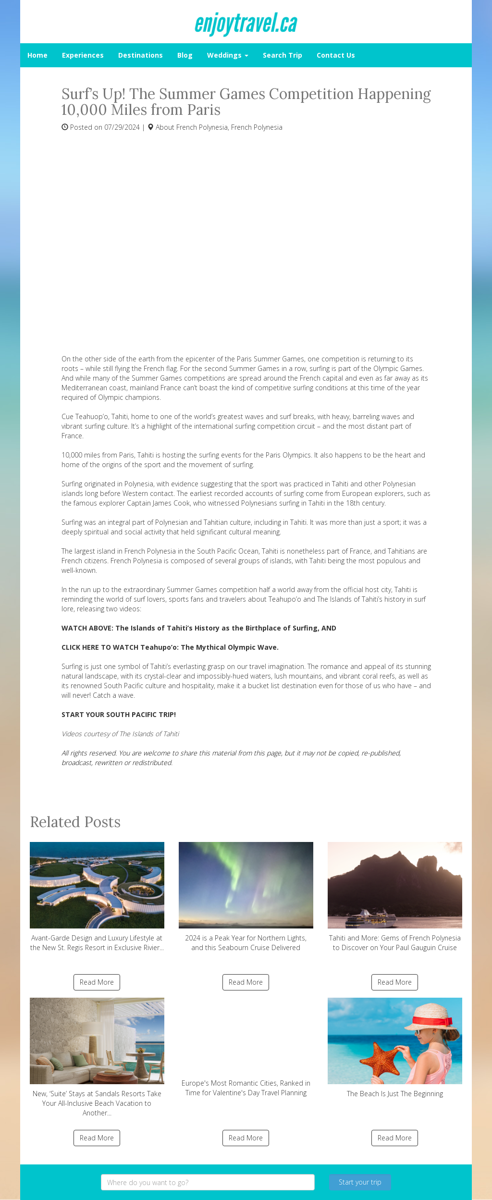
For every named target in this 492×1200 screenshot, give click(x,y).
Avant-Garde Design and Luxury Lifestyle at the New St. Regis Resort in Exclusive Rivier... (97, 897)
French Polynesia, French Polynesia (229, 127)
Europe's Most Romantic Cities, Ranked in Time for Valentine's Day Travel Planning (246, 1047)
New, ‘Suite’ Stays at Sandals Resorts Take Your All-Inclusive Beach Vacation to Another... (97, 1057)
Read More (97, 982)
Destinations (140, 55)
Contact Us (336, 55)
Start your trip (360, 1182)
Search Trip (282, 55)
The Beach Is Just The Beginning (395, 1048)
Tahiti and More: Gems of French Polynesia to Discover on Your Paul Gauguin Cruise (395, 897)
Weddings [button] (227, 55)
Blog (185, 55)
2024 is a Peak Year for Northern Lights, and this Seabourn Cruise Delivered (246, 897)
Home (37, 55)
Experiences (83, 55)
